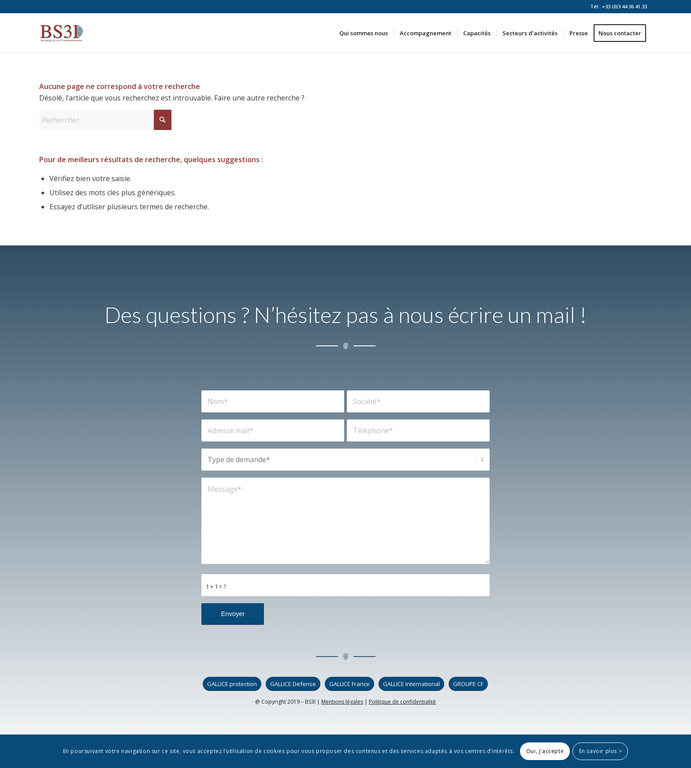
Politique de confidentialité (402, 701)
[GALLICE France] (349, 684)
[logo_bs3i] (61, 33)
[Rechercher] (105, 120)
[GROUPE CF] (468, 684)
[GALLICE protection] (232, 684)
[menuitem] (364, 33)
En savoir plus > (600, 751)
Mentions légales (342, 701)
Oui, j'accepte (545, 751)
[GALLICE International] (411, 684)
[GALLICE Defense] (293, 684)
